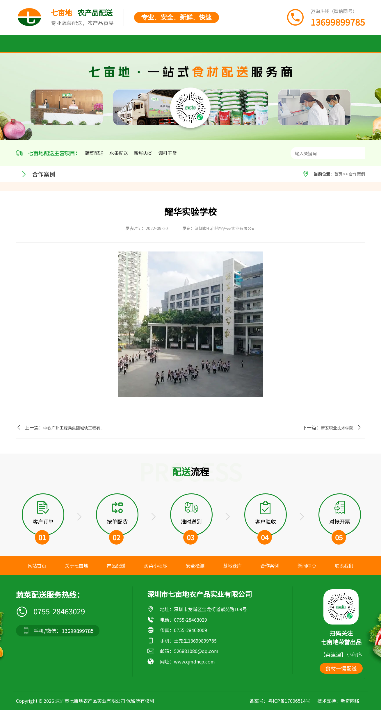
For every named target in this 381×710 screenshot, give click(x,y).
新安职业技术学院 (337, 428)
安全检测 (190, 43)
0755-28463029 (50, 611)
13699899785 (202, 640)
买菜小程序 (151, 43)
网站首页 (37, 565)
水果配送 (118, 152)
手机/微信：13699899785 (58, 630)
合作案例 (265, 43)
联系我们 (339, 43)
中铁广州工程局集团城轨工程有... (73, 428)
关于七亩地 (71, 43)
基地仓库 (227, 43)
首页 (37, 43)
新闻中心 (302, 43)
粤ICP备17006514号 (289, 700)
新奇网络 (350, 700)
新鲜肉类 (143, 152)
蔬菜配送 (94, 152)
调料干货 (167, 152)
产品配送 (111, 43)
